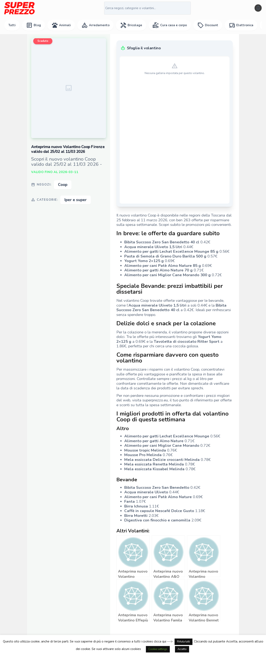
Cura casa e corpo (170, 25)
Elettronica (241, 25)
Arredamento (95, 25)
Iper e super (75, 200)
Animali (61, 25)
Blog (33, 25)
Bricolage (131, 25)
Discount (207, 25)
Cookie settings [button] (157, 649)
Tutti (12, 25)
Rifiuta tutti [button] (183, 642)
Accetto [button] (182, 649)
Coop (62, 184)
